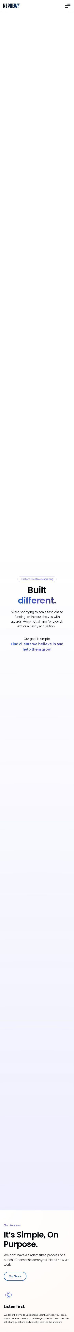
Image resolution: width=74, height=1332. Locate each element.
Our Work (15, 1276)
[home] (13, 6)
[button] (67, 5)
